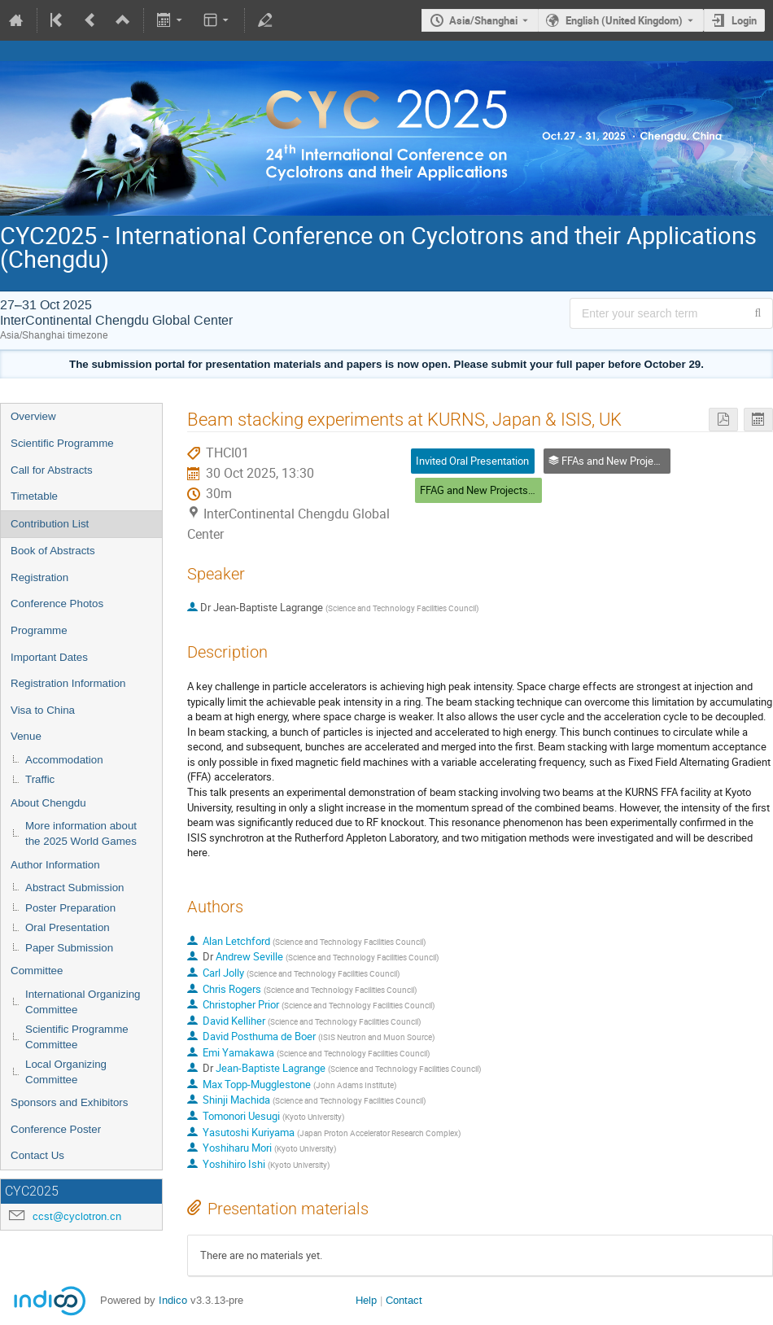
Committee (37, 970)
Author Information (55, 865)
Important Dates (49, 657)
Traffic (40, 779)
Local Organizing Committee (66, 1072)
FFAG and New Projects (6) (482, 490)
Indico (173, 1300)
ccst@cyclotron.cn (77, 1216)
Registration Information (68, 683)
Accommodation (64, 760)
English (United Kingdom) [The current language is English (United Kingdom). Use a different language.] (624, 20)
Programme (39, 630)
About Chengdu (48, 803)
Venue (26, 736)
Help (366, 1300)
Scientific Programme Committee (77, 1037)
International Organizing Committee (83, 1002)
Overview (33, 416)
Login (744, 20)
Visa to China (43, 710)
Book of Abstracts (53, 550)
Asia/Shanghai (483, 20)
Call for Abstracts (52, 470)
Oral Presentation (67, 927)
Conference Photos (57, 603)
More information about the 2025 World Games (81, 833)
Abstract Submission (74, 887)
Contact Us (37, 1155)
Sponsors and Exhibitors (69, 1102)
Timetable (34, 496)
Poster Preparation (70, 908)
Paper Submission (69, 948)
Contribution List (50, 524)
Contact (404, 1300)
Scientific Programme (62, 443)
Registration (39, 577)
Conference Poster (56, 1129)
